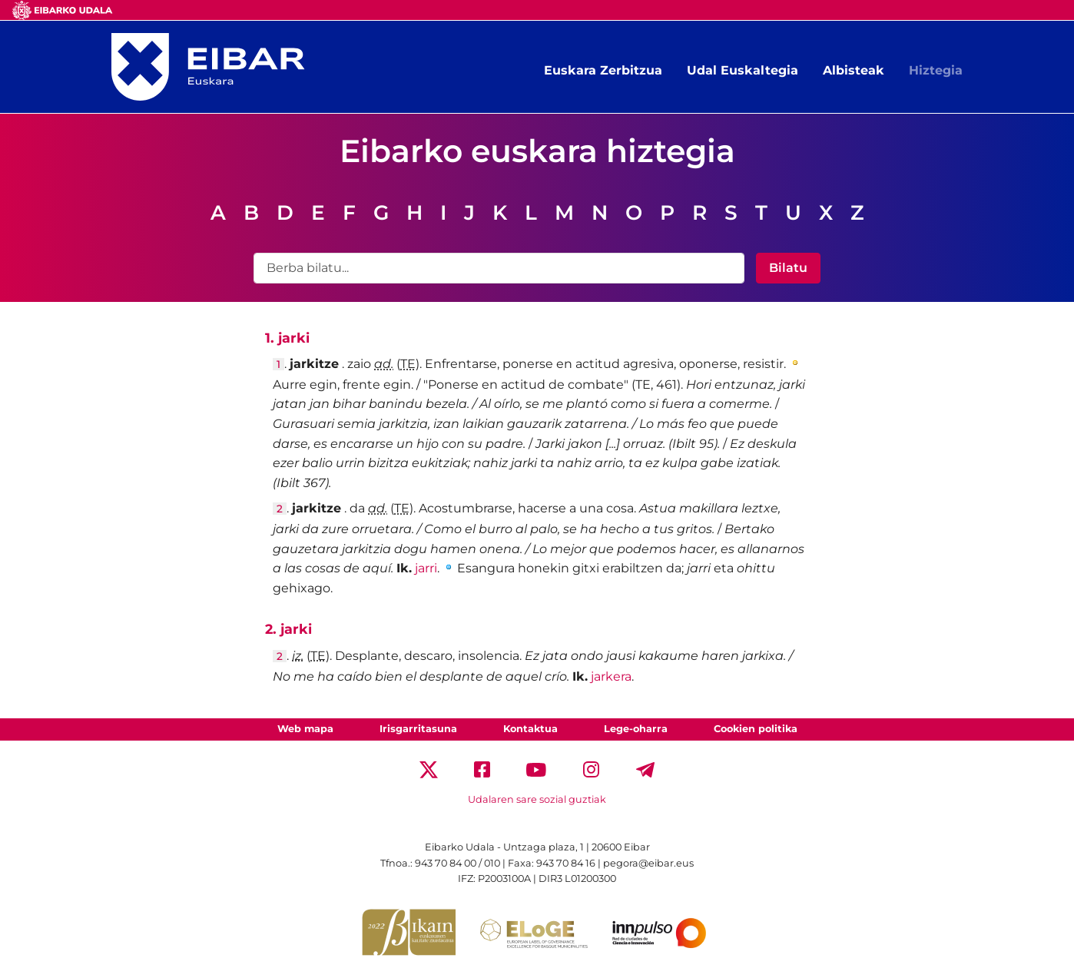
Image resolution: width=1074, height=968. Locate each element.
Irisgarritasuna (418, 728)
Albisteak (853, 70)
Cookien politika (755, 728)
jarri (426, 568)
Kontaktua (530, 728)
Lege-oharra (636, 728)
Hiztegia (936, 70)
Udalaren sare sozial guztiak (537, 799)
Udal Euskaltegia (742, 70)
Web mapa (305, 728)
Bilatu (788, 267)
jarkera (611, 676)
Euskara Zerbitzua (603, 70)
